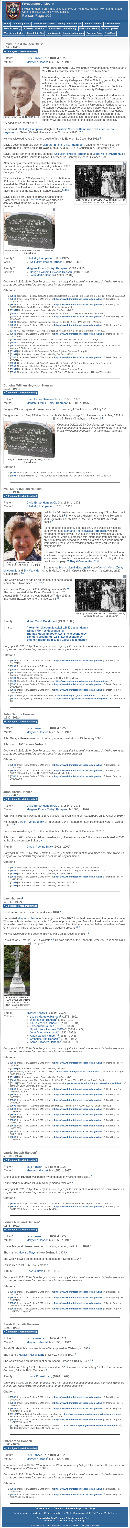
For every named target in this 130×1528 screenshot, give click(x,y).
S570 (13, 695)
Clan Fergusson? (22, 23)
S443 (13, 313)
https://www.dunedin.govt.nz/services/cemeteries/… (82, 681)
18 (37, 199)
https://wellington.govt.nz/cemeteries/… (78, 695)
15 (66, 190)
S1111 (14, 1083)
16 (31, 199)
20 (18, 205)
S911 (13, 345)
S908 (13, 322)
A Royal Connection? (35, 28)
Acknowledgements (73, 33)
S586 (13, 698)
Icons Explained (93, 23)
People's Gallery (12, 28)
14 (63, 190)
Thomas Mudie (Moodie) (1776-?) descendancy (57, 633)
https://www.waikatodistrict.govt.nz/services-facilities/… (93, 1083)
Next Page (110, 33)
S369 (13, 666)
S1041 (14, 310)
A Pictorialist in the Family (62, 28)
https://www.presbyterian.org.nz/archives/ (77, 1071)
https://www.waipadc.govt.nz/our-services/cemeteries (91, 1414)
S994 (13, 363)
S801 (13, 1080)
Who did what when (14, 33)
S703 (13, 339)
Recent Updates (110, 28)
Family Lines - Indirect (69, 23)
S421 (13, 1071)
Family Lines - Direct (44, 23)
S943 (13, 296)
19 (40, 199)
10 (112, 147)
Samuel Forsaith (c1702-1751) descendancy (55, 636)
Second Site (61, 1525)
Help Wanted (53, 33)
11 (115, 147)
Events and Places (89, 28)
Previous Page (94, 33)
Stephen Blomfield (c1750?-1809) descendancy (57, 639)
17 (34, 199)
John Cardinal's (50, 1525)
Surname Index (112, 23)
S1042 (14, 351)
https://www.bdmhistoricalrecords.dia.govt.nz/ (78, 299)
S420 (13, 681)
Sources (58, 1508)
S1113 (14, 1414)
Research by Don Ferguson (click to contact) (60, 1518)
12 (108, 156)
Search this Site (35, 33)
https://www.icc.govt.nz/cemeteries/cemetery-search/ (83, 698)
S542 (13, 299)
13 (111, 156)
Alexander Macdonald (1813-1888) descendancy (57, 627)
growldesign (94, 1525)
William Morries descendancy (45, 630)
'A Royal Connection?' (81, 561)
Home (7, 23)
